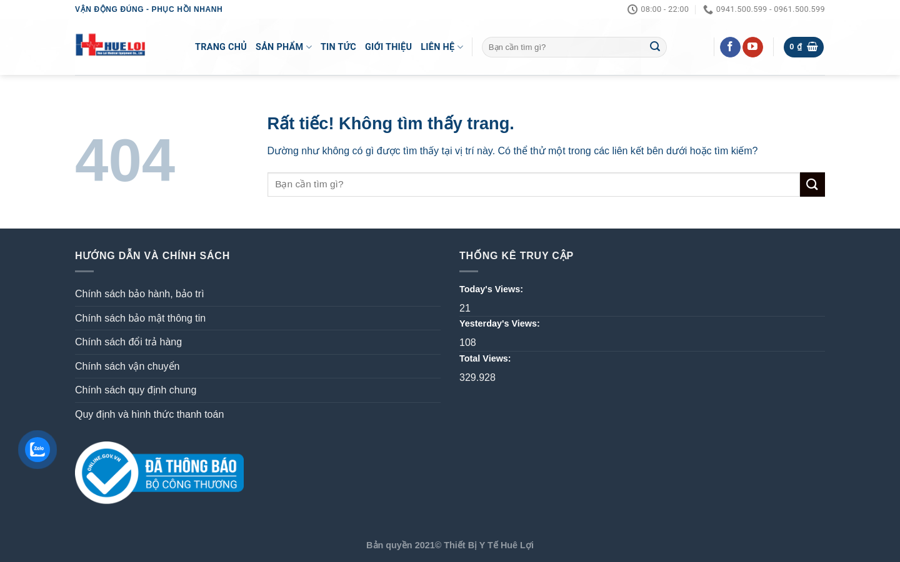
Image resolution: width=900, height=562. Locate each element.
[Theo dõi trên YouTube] (752, 47)
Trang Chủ (221, 47)
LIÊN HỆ (442, 47)
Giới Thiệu (388, 47)
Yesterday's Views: (500, 323)
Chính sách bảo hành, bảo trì (139, 293)
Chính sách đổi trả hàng (128, 342)
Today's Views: (492, 289)
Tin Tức (338, 47)
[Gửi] (655, 47)
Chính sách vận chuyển (127, 366)
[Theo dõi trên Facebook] (730, 47)
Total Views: (486, 358)
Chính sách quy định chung (135, 390)
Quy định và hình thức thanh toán (149, 414)
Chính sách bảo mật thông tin (140, 318)
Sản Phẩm (284, 47)
